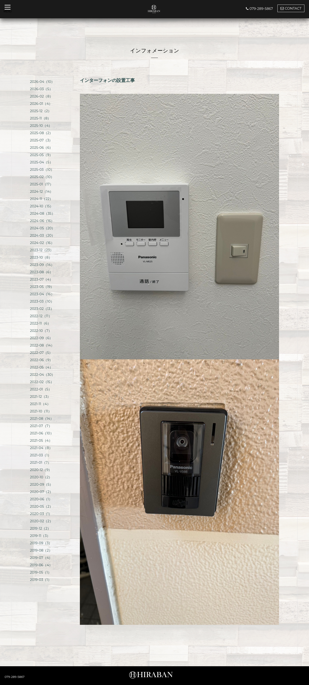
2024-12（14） (41, 191)
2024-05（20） (42, 228)
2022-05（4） (41, 367)
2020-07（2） (41, 492)
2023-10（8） (41, 257)
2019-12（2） (40, 528)
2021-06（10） (42, 433)
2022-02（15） (42, 382)
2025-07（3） (41, 140)
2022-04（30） (42, 374)
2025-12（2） (40, 111)
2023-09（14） (42, 265)
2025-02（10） (42, 177)
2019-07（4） (41, 557)
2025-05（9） (41, 155)
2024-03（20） (42, 235)
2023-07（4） (41, 279)
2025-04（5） (41, 162)
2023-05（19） (42, 286)
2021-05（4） (41, 440)
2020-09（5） (41, 484)
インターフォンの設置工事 (107, 80)
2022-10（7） (41, 330)
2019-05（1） (40, 572)
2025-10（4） (41, 125)
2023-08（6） (41, 272)
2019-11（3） (40, 535)
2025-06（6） (41, 147)
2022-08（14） (42, 345)
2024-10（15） (41, 206)
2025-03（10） (42, 169)
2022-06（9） (41, 360)
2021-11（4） (40, 404)
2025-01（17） (41, 184)
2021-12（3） (40, 396)
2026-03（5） (41, 89)
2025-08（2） (41, 133)
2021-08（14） (42, 418)
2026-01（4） (41, 103)
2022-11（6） (40, 323)
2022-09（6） (41, 338)
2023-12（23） (41, 250)
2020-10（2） (41, 477)
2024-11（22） (41, 199)
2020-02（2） (41, 521)
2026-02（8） (41, 96)
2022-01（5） (41, 389)
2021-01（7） (40, 462)
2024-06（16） (42, 221)
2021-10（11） (41, 411)
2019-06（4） (41, 565)
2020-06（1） (41, 499)
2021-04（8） (41, 448)
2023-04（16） (42, 294)
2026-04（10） (42, 81)
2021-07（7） (41, 426)
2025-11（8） (40, 118)
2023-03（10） (42, 301)
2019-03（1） (40, 579)
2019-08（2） (41, 550)
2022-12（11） (41, 316)
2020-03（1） (41, 514)
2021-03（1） (40, 455)
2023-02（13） (42, 308)
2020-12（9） (41, 470)
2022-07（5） (41, 352)
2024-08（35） (42, 213)
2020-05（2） (41, 506)
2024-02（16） (42, 243)
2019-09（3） (41, 543)
